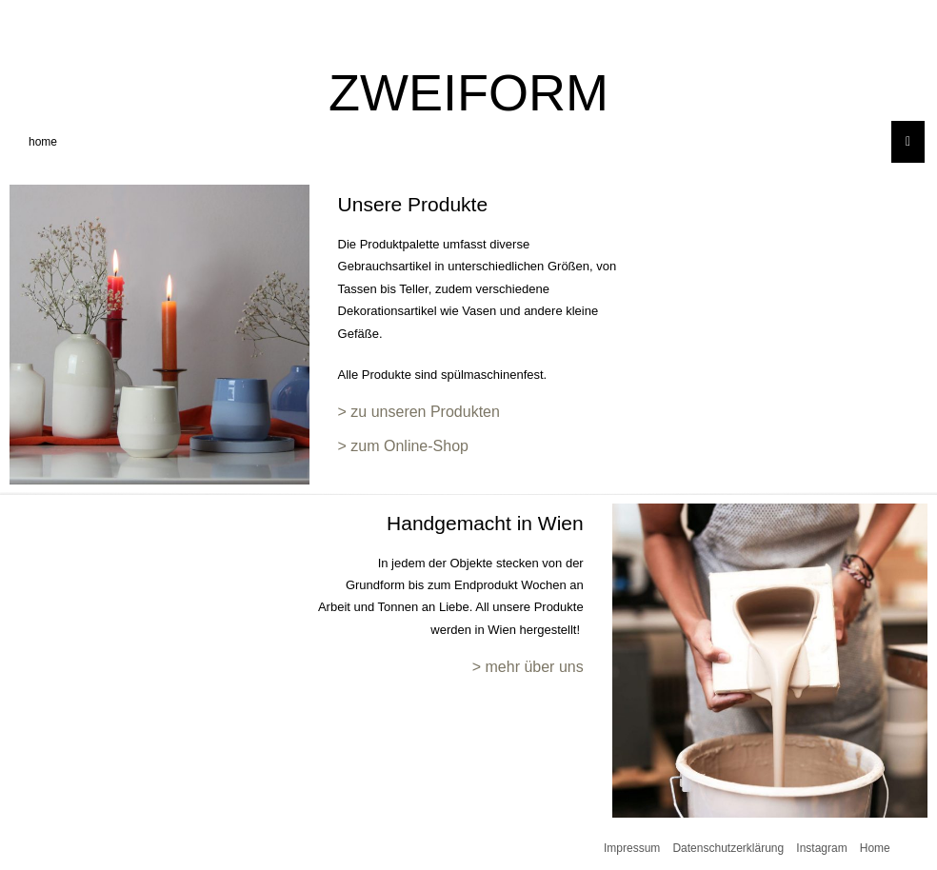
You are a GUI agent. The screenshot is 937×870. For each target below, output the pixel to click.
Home (875, 848)
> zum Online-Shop (403, 446)
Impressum (632, 848)
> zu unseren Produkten (419, 412)
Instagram (821, 848)
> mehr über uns (528, 667)
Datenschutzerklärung (728, 848)
